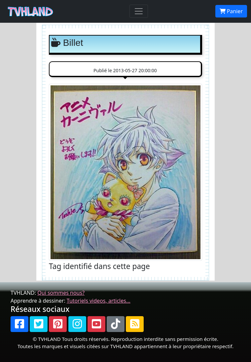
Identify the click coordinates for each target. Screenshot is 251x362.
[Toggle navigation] (138, 11)
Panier (231, 11)
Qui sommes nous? (61, 292)
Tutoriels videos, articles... (98, 300)
